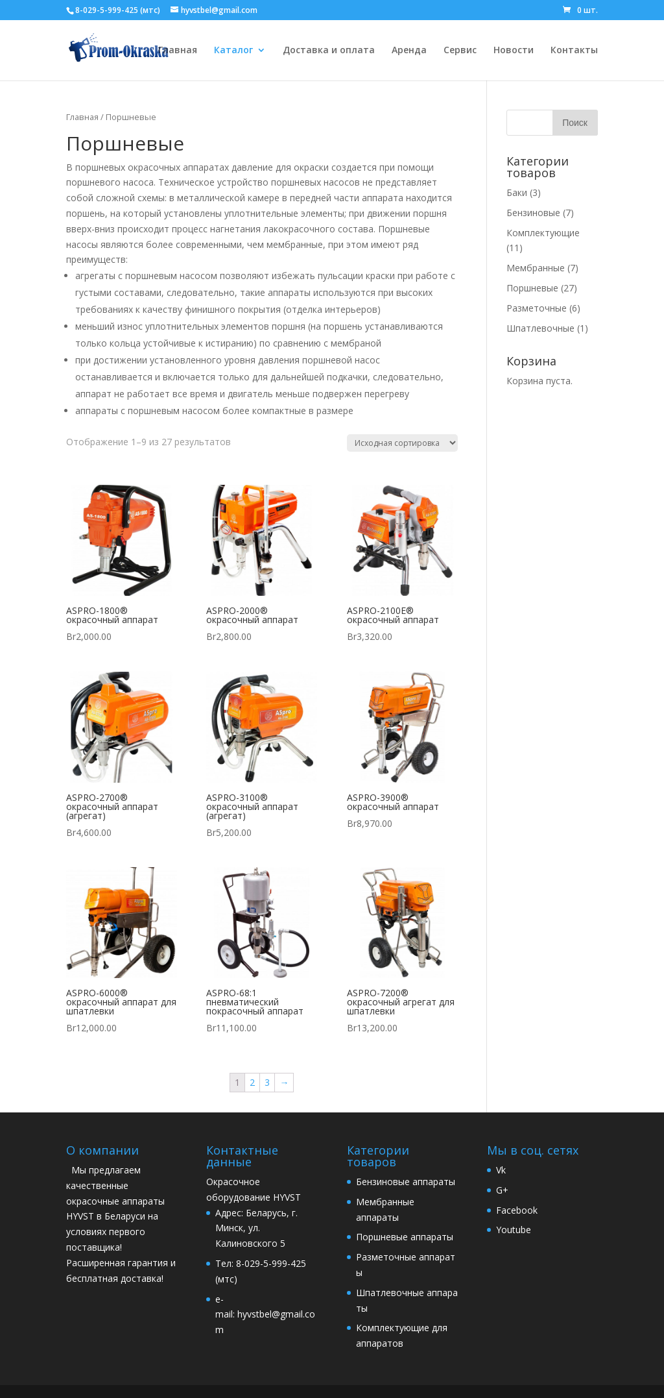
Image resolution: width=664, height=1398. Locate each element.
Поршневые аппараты (404, 1237)
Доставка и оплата (329, 50)
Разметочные (536, 308)
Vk (501, 1170)
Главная (177, 50)
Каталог (233, 50)
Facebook (517, 1210)
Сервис (460, 50)
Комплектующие (543, 233)
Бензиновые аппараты (405, 1181)
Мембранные (535, 268)
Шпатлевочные (540, 328)
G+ (502, 1190)
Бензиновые (533, 212)
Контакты (574, 50)
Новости (513, 50)
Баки (516, 192)
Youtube (513, 1229)
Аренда (409, 50)
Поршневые (532, 288)
